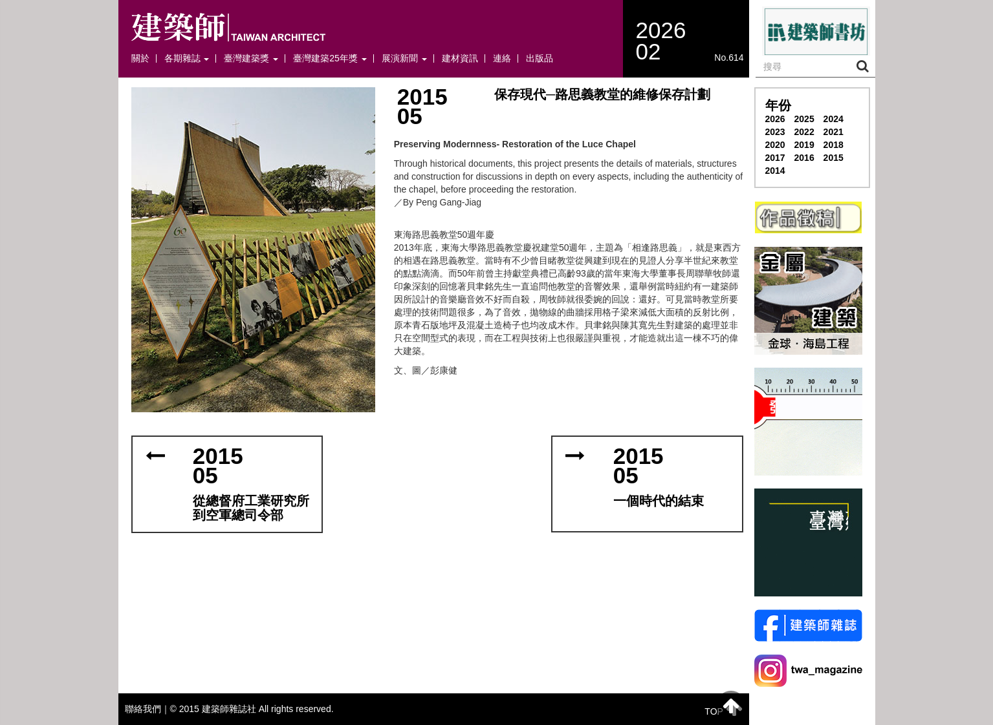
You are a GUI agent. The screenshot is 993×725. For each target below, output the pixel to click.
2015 (834, 157)
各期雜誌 (187, 58)
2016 (804, 157)
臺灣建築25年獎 (329, 58)
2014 (775, 170)
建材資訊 (460, 58)
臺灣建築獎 (251, 58)
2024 (834, 119)
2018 (834, 145)
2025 (804, 119)
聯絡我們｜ (147, 709)
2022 (804, 132)
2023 (775, 132)
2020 (775, 145)
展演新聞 (404, 58)
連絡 (502, 58)
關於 (140, 58)
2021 (834, 132)
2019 (804, 145)
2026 (775, 119)
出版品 (539, 58)
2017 (775, 157)
